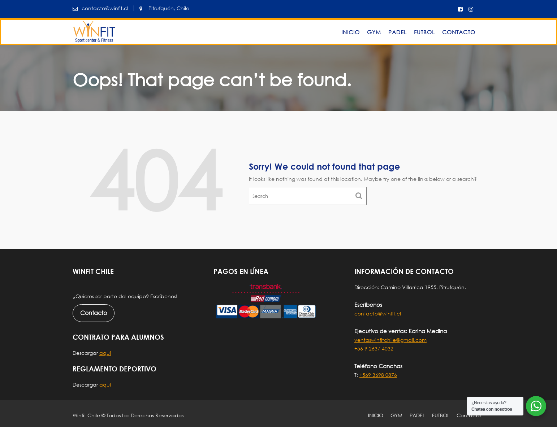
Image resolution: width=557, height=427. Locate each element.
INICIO (350, 32)
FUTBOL (424, 32)
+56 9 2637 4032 (373, 348)
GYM (374, 32)
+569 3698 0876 (378, 374)
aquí (105, 352)
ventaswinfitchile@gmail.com (390, 339)
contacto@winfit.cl (377, 313)
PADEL (397, 32)
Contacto (458, 32)
